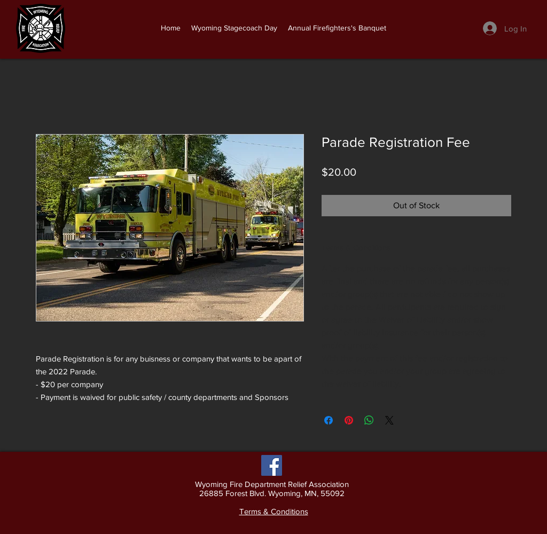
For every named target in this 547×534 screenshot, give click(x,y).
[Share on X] (389, 420)
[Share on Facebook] (328, 420)
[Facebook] (271, 465)
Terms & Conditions (273, 511)
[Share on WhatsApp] (369, 420)
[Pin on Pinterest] (348, 420)
